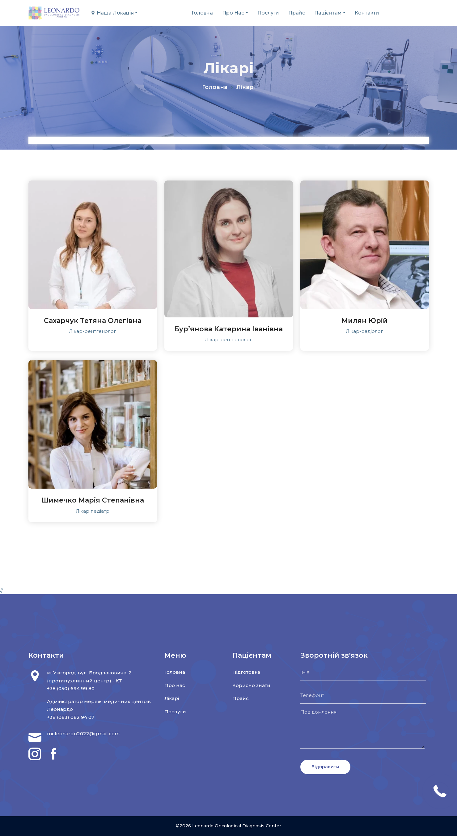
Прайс (296, 13)
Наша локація (112, 13)
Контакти (367, 13)
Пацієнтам (328, 13)
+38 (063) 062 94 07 (70, 717)
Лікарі (171, 698)
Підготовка (246, 672)
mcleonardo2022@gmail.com (83, 733)
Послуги (268, 13)
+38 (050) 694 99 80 (71, 688)
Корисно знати (251, 685)
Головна (202, 13)
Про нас (233, 13)
